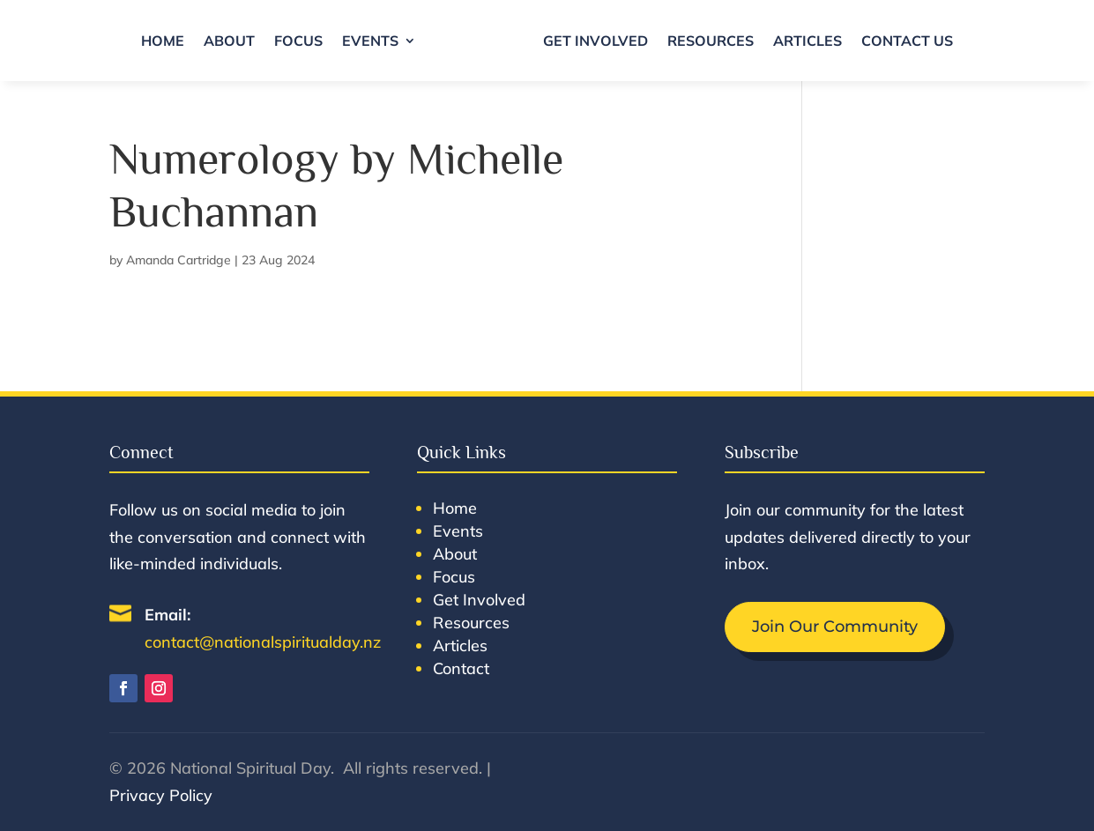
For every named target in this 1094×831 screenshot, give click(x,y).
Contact (461, 668)
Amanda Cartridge (178, 260)
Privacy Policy (160, 795)
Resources (710, 40)
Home (162, 40)
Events (370, 40)
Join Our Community (835, 626)
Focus (298, 40)
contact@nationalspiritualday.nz (263, 642)
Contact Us (907, 40)
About (229, 40)
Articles (807, 40)
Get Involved (595, 40)
